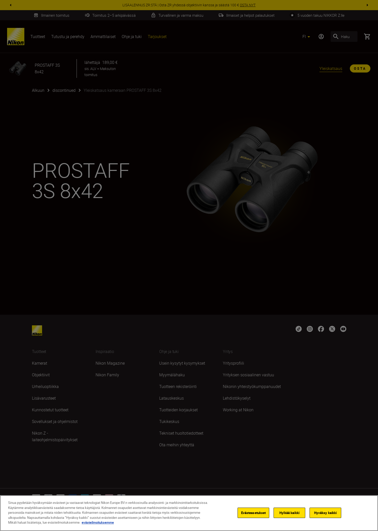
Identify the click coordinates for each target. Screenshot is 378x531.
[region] (189, 513)
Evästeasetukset (253, 512)
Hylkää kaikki (289, 512)
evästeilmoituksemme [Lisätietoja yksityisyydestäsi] (98, 522)
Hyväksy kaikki (325, 512)
